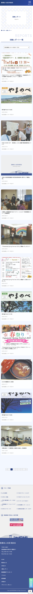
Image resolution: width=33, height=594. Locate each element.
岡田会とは (4, 563)
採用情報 (3, 579)
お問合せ (3, 582)
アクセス (3, 576)
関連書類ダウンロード (6, 573)
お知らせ (3, 567)
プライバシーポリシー (6, 586)
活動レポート (4, 570)
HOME (3, 30)
